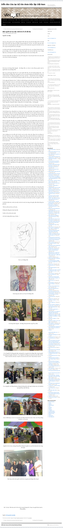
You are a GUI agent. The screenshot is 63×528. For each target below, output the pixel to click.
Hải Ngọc (50, 407)
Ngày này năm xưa (52, 280)
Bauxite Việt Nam (51, 401)
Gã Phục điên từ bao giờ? (53, 397)
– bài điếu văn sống (54, 385)
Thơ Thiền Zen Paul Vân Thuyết (54, 324)
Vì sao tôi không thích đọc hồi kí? (54, 365)
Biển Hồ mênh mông (52, 149)
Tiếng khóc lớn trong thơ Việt (53, 169)
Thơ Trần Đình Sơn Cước (53, 355)
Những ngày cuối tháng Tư (53, 334)
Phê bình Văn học (51, 413)
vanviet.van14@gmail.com (52, 38)
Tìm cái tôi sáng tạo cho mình (53, 294)
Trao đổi (40, 22)
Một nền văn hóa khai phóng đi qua (54, 208)
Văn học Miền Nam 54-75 (44, 19)
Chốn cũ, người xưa (52, 302)
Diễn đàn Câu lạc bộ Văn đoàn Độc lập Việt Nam (23, 4)
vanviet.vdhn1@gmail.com (52, 52)
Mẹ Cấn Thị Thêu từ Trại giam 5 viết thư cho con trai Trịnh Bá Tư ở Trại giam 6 (54, 362)
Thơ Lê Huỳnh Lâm (52, 387)
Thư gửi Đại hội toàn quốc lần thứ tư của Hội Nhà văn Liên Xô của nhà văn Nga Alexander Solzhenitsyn (54, 238)
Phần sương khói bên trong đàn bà (54, 154)
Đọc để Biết (51, 203)
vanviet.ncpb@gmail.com (52, 47)
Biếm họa (23, 22)
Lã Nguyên (50, 409)
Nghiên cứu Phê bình (25, 19)
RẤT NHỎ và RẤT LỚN (52, 390)
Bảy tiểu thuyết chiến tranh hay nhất (54, 345)
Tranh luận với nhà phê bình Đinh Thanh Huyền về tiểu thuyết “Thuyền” (54, 231)
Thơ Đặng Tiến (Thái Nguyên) (38, 29)
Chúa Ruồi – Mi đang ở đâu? (53, 185)
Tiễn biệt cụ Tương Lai (52, 299)
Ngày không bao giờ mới (52, 267)
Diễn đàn (50, 404)
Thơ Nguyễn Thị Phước (52, 243)
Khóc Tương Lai (51, 323)
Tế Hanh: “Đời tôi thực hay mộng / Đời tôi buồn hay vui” (12, 29)
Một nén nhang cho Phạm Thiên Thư (54, 171)
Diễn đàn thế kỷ (51, 405)
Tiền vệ (50, 414)
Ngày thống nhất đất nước (53, 306)
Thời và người (51, 378)
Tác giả (4, 24)
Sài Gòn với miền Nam (52, 274)
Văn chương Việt (51, 416)
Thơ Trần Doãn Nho (52, 296)
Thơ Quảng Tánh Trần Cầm (53, 166)
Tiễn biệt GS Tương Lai (52, 318)
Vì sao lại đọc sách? (52, 338)
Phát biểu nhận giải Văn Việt (55, 22)
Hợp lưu (50, 408)
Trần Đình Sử (51, 415)
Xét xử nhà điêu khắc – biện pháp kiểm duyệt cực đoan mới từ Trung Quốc (54, 376)
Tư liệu (31, 19)
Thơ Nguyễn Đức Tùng (52, 224)
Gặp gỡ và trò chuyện (7, 22)
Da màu (50, 402)
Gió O (50, 406)
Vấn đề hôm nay (11, 19)
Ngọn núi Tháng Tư (52, 283)
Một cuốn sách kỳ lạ (52, 347)
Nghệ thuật (52, 19)
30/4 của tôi (50, 290)
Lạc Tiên (50, 369)
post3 (15, 33)
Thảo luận (36, 19)
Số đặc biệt (5, 19)
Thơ (19, 19)
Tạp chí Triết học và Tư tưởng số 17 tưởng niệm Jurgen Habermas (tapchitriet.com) (54, 312)
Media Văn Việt (35, 22)
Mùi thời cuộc (51, 247)
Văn (16, 19)
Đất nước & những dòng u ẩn (53, 288)
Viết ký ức (50, 257)
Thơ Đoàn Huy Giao (52, 265)
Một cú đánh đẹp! (51, 368)
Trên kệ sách (46, 22)
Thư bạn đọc (28, 22)
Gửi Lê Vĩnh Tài (51, 273)
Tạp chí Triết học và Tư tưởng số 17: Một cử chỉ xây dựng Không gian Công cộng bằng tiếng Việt (54, 177)
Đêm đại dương (51, 282)
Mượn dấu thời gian (52, 412)
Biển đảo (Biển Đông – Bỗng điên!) (54, 258)
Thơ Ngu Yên (51, 298)
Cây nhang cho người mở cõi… (53, 309)
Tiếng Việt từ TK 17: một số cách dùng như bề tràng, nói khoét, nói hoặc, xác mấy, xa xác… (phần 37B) (54, 253)
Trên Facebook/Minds (16, 22)
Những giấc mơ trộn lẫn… (53, 158)
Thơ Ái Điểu (51, 364)
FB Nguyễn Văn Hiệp (10, 515)
